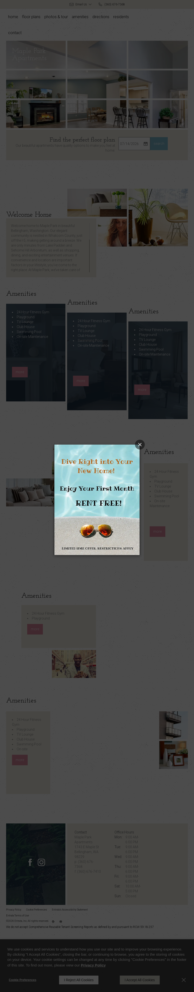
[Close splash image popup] (140, 445)
